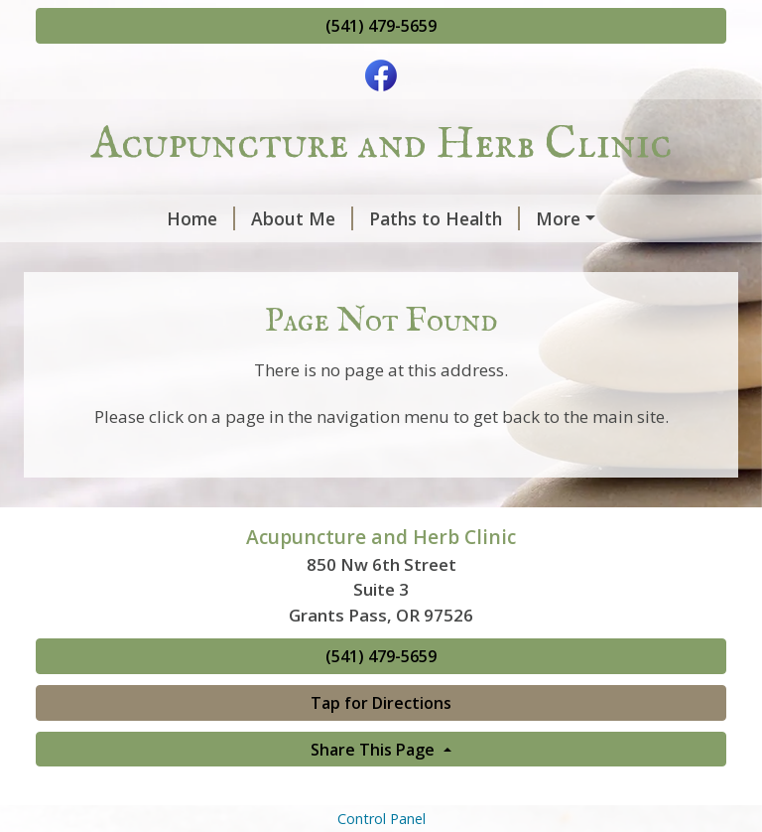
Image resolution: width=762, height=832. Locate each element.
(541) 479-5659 (381, 26)
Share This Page (375, 791)
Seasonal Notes (496, 218)
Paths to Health (329, 218)
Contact (446, 260)
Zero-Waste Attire (311, 260)
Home (86, 218)
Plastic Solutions (131, 260)
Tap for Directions (381, 745)
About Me (187, 218)
